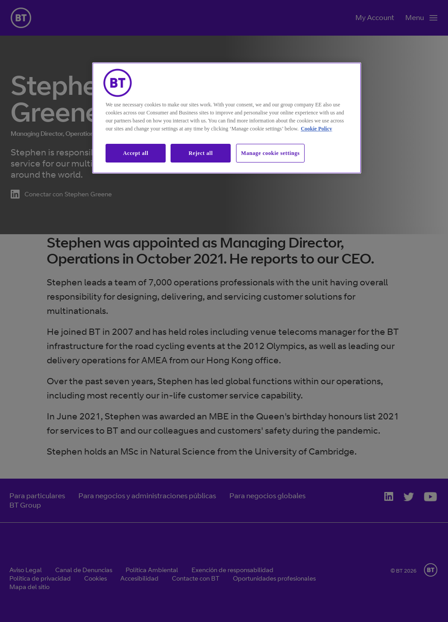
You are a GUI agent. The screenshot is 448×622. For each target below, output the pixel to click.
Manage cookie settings (270, 153)
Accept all (135, 153)
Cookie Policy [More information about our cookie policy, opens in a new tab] (316, 129)
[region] (226, 118)
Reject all (201, 153)
